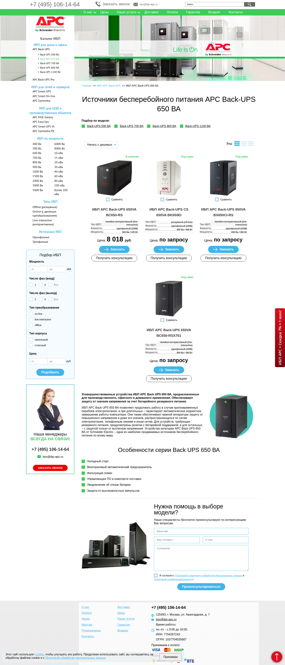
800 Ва (37, 162)
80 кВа (58, 181)
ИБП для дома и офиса (50, 45)
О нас (87, 12)
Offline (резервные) (45, 207)
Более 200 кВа (61, 192)
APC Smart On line (44, 96)
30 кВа (58, 167)
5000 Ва (38, 190)
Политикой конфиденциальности (173, 579)
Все (56, 284)
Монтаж (87, 624)
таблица (250, 143)
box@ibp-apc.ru (149, 4)
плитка (237, 143)
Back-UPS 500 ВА (49, 54)
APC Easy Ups (41, 121)
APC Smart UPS (42, 91)
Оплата (172, 12)
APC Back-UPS (41, 49)
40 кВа (58, 171)
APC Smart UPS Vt (43, 126)
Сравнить (117, 199)
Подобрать (50, 372)
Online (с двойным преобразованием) (45, 213)
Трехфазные (40, 241)
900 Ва (37, 167)
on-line (38, 313)
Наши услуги (126, 12)
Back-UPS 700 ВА (49, 63)
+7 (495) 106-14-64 (55, 4)
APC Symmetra (41, 100)
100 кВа (59, 185)
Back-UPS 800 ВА (49, 67)
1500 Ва (38, 176)
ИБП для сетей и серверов (50, 87)
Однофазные (41, 237)
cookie (39, 654)
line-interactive (43, 319)
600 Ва (37, 153)
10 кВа (58, 153)
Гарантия (193, 12)
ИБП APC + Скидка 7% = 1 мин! (280, 337)
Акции (86, 618)
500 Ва (37, 148)
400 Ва (37, 144)
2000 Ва (38, 181)
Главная (86, 85)
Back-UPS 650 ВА (49, 59)
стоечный (40, 345)
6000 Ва (59, 144)
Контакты (236, 12)
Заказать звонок (116, 4)
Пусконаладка (91, 630)
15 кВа (58, 157)
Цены (104, 12)
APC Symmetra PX (43, 131)
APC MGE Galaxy (43, 117)
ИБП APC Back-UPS (109, 85)
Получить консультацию (114, 258)
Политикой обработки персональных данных (75, 657)
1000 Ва (38, 171)
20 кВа (58, 162)
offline (38, 325)
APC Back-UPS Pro (44, 79)
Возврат (214, 12)
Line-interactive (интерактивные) (43, 222)
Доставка (151, 12)
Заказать (117, 249)
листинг (243, 143)
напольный (41, 339)
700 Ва (37, 157)
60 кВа (58, 176)
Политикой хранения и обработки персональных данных (208, 575)
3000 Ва (38, 185)
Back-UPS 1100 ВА (50, 72)
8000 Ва (59, 148)
